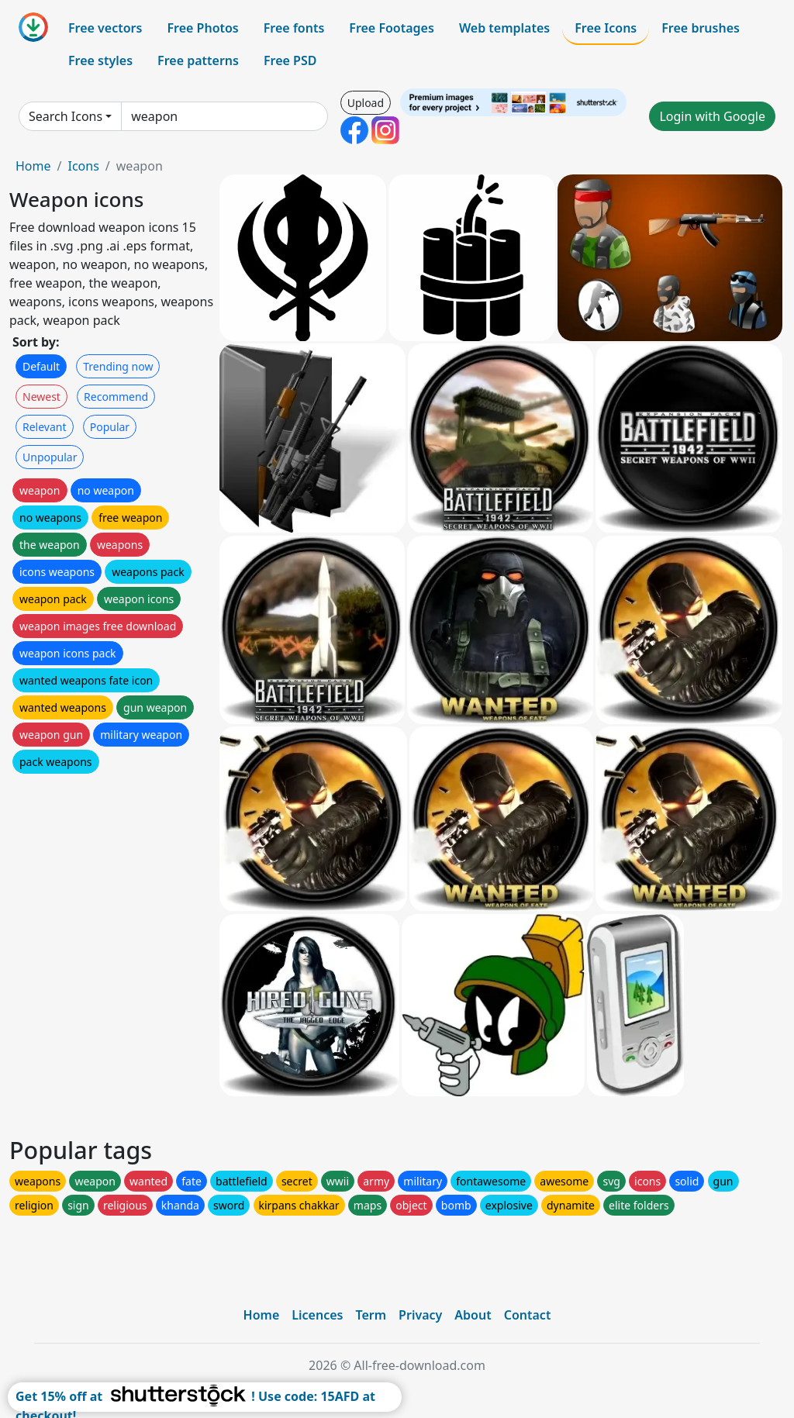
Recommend (116, 396)
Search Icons (65, 116)
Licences (317, 1314)
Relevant (44, 426)
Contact (527, 1314)
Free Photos (202, 27)
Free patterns (198, 60)
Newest (41, 396)
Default (41, 366)
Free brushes (700, 27)
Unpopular (49, 457)
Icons (82, 165)
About (472, 1314)
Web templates (504, 27)
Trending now (118, 366)
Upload (365, 102)
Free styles (100, 60)
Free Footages (391, 27)
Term (370, 1314)
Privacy (420, 1314)
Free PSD (290, 60)
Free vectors (105, 27)
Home (33, 165)
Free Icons (606, 27)
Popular (109, 426)
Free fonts (294, 27)
